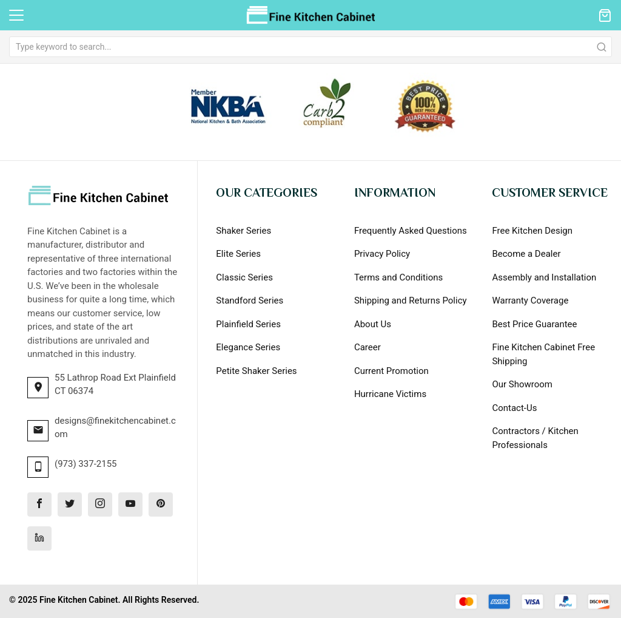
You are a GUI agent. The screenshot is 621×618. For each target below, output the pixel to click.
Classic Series (244, 277)
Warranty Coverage (530, 300)
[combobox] (310, 46)
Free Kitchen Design (532, 230)
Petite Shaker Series (256, 370)
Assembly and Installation (544, 277)
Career (367, 347)
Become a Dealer (526, 253)
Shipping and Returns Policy (410, 300)
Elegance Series (248, 347)
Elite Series (238, 253)
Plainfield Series (248, 324)
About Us (372, 324)
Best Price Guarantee (534, 324)
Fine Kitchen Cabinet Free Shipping (543, 354)
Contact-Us (514, 407)
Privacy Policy (382, 253)
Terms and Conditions (398, 277)
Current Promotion (391, 370)
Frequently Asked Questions (410, 230)
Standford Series (249, 300)
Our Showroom (522, 384)
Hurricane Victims (390, 394)
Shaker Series (243, 230)
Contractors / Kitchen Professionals (535, 438)
